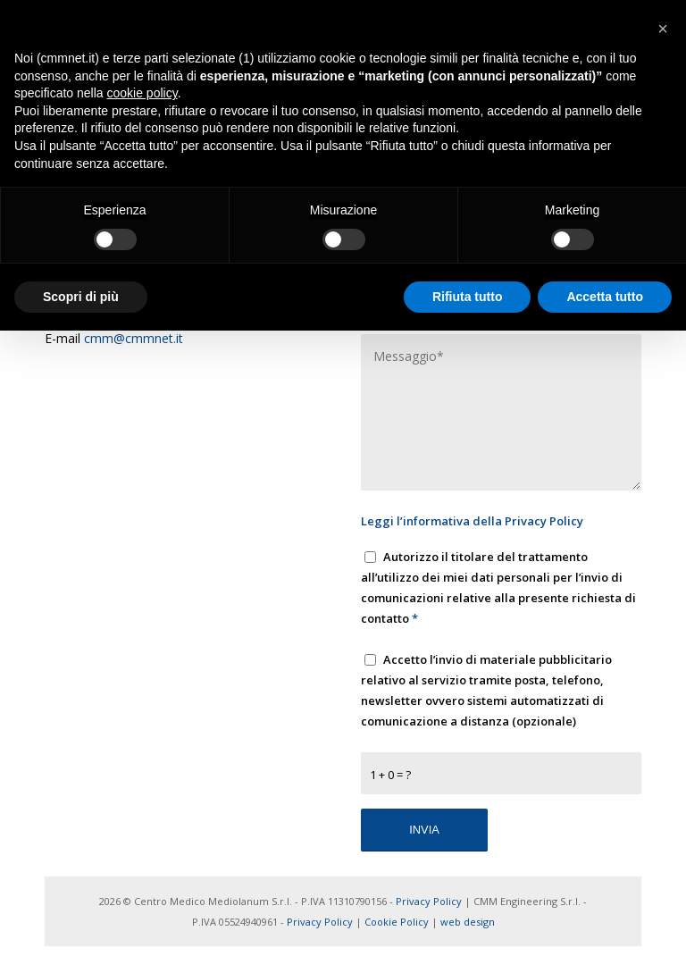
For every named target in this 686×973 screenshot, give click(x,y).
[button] (662, 28)
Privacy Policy (544, 521)
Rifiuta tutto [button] (467, 296)
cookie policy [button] (142, 93)
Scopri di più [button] (81, 296)
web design (467, 921)
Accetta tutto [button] (604, 296)
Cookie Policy (396, 921)
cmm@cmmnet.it (133, 338)
